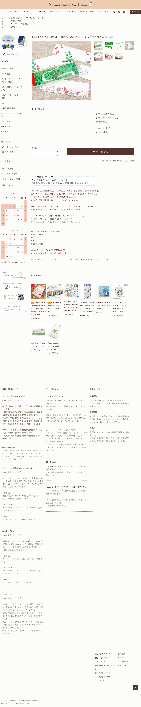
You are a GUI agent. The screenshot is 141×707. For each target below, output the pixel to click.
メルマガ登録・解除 (103, 676)
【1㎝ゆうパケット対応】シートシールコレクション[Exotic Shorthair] (87, 307)
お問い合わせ (103, 11)
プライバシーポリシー (103, 673)
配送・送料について (103, 657)
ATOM (102, 680)
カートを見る (123, 661)
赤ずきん (13, 26)
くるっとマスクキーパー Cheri (38, 344)
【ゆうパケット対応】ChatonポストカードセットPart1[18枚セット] (71, 306)
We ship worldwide (86, 11)
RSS (96, 680)
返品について (106, 160)
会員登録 (41, 11)
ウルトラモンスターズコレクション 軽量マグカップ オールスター (120, 307)
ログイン (121, 657)
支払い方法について (103, 653)
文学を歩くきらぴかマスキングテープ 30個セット (54, 307)
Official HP (13, 11)
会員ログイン (55, 11)
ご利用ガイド (70, 11)
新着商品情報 (15, 21)
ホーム (4, 18)
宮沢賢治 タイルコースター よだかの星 (103, 305)
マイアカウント (27, 11)
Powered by (15, 703)
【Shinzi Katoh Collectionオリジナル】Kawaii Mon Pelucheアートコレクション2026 (38, 308)
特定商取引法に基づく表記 (123, 160)
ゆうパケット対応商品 (19, 23)
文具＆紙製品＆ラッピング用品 (22, 18)
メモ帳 (40, 18)
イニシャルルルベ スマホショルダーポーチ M (55, 346)
